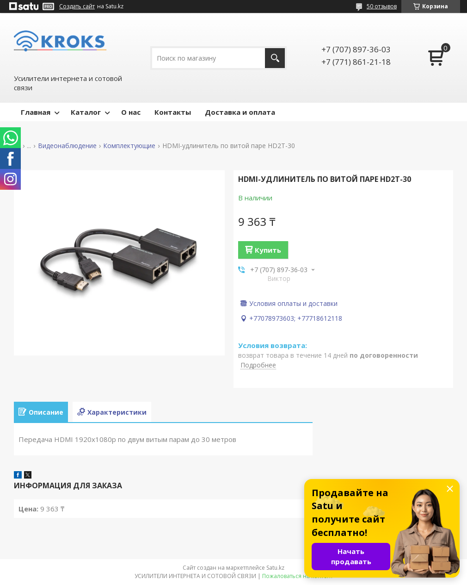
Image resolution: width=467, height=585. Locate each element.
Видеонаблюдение (67, 146)
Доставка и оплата (240, 112)
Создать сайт (77, 6)
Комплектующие (129, 146)
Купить (268, 250)
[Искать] (275, 58)
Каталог (86, 112)
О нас (131, 112)
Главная (35, 112)
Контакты (172, 112)
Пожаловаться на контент (297, 576)
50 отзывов (382, 6)
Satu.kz (275, 568)
